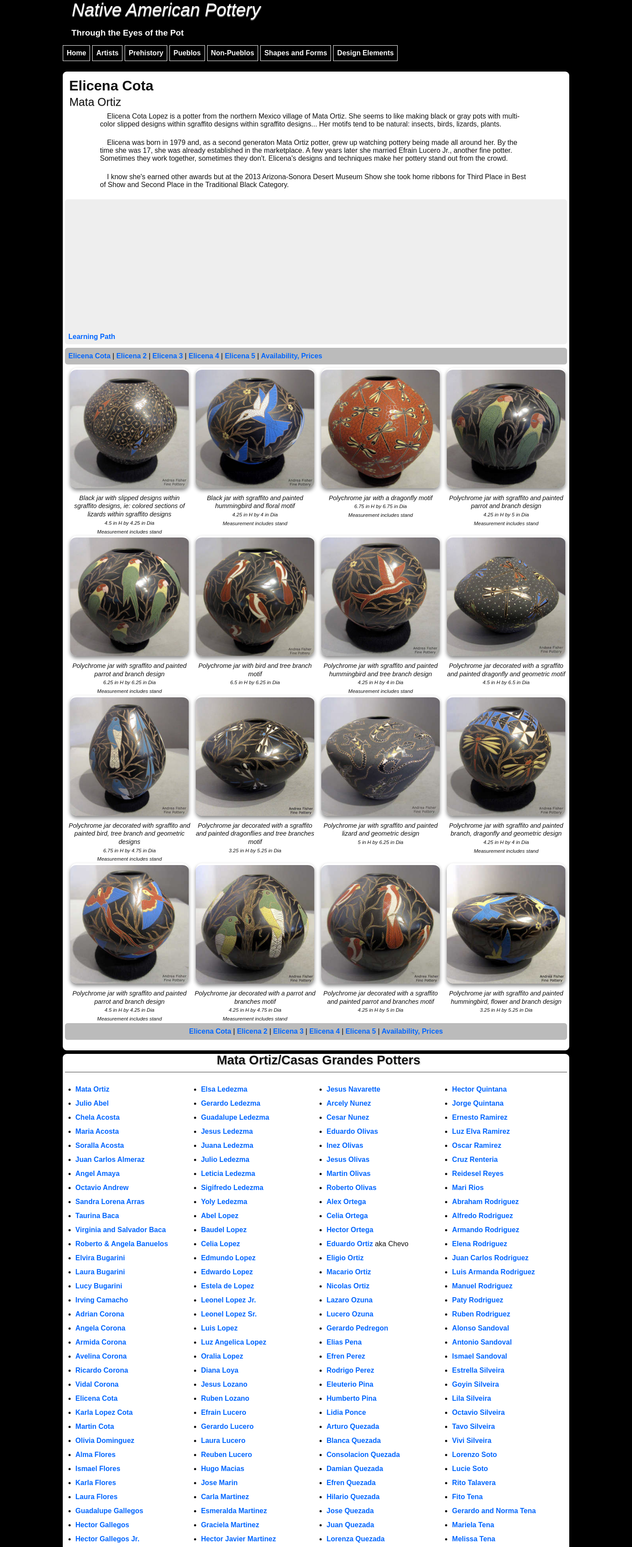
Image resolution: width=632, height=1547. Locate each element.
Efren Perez (346, 1356)
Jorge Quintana (477, 1103)
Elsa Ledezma (224, 1089)
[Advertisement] (316, 267)
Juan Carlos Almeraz (110, 1159)
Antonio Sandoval (482, 1342)
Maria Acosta (97, 1131)
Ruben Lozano (225, 1398)
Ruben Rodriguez (481, 1314)
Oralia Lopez (222, 1356)
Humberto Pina (352, 1398)
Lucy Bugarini (98, 1286)
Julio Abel (92, 1103)
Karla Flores (95, 1482)
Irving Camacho (101, 1300)
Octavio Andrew (102, 1187)
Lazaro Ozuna (350, 1300)
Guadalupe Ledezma (235, 1117)
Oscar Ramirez (476, 1145)
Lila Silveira (471, 1398)
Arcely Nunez (349, 1103)
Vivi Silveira (472, 1440)
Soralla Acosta (99, 1145)
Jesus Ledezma (227, 1131)
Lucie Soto (470, 1468)
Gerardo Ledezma (230, 1103)
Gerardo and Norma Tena (494, 1511)
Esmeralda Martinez (234, 1511)
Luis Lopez (219, 1328)
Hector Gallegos (102, 1525)
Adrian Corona (99, 1314)
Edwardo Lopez (227, 1272)
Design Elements (365, 53)
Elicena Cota (89, 356)
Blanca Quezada (354, 1440)
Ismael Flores (97, 1468)
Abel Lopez (219, 1215)
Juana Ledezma (227, 1145)
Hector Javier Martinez (238, 1539)
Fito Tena (467, 1496)
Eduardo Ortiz (350, 1244)
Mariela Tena (473, 1525)
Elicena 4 (204, 356)
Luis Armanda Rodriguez (493, 1272)
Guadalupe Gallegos (109, 1511)
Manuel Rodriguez (482, 1286)
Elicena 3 (167, 356)
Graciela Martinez (230, 1525)
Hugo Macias (222, 1468)
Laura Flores (96, 1496)
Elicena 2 (131, 356)
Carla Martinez (225, 1496)
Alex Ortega (346, 1201)
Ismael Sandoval (479, 1356)
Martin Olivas (348, 1173)
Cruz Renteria (475, 1159)
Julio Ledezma (225, 1159)
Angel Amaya (97, 1173)
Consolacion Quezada (363, 1454)
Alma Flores (95, 1454)
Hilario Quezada (353, 1496)
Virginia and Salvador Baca (120, 1229)
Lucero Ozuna (350, 1314)
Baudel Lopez (224, 1229)
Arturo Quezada (353, 1426)
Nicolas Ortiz (348, 1286)
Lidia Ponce (346, 1412)
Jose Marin (219, 1482)
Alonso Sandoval (480, 1328)
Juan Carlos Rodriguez (490, 1258)
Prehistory (146, 53)
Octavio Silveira (478, 1412)
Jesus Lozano (224, 1384)
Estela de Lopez (227, 1286)
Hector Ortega (350, 1229)
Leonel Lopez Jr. (228, 1300)
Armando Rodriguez (485, 1229)
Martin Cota (94, 1426)
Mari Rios (468, 1187)
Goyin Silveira (475, 1384)
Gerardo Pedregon (357, 1328)
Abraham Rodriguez (485, 1201)
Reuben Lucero (226, 1454)
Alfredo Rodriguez (482, 1215)
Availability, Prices (292, 356)
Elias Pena (344, 1342)
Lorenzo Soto (474, 1454)
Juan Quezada (350, 1525)
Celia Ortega (347, 1215)
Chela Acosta (97, 1117)
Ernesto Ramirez (479, 1117)
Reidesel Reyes (477, 1173)
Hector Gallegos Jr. (107, 1539)
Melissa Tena (473, 1539)
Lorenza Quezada (355, 1539)
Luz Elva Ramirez (481, 1131)
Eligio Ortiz (345, 1258)
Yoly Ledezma (224, 1201)
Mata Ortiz (92, 1089)
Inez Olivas (345, 1145)
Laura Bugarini (100, 1272)
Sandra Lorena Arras (110, 1201)
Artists (107, 53)
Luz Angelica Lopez (233, 1342)
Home (76, 53)
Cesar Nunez (348, 1117)
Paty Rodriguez (477, 1300)
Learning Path (91, 336)
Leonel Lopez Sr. (229, 1314)
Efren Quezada (351, 1482)
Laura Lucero (223, 1440)
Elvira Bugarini (100, 1258)
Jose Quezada (350, 1511)
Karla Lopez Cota (104, 1412)
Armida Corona (100, 1342)
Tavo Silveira (473, 1426)
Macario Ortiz (349, 1272)
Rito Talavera (474, 1482)
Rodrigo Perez (350, 1370)
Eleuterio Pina (350, 1384)
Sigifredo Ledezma (232, 1187)
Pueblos (187, 53)
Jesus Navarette (354, 1089)
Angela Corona (100, 1328)
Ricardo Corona (101, 1370)
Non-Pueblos (233, 53)
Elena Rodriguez (479, 1244)
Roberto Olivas (352, 1187)
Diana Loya (219, 1370)
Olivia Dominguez (104, 1440)
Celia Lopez (220, 1244)
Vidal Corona (96, 1384)
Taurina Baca (97, 1215)
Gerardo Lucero (227, 1426)
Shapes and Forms (295, 53)
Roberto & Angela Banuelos (121, 1244)
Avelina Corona (101, 1356)
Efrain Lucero (223, 1412)
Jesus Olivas (348, 1159)
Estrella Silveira (478, 1370)
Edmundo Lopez (228, 1258)
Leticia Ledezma (228, 1173)
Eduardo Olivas (352, 1131)
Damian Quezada (355, 1468)
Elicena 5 (240, 356)
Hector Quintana (479, 1089)
